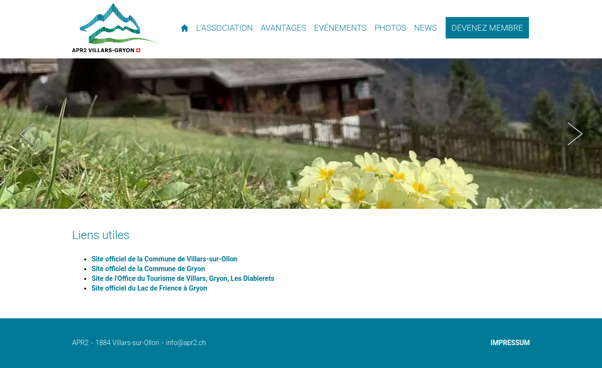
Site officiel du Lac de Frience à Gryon (149, 288)
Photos (390, 28)
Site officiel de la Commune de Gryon (148, 269)
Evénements (340, 28)
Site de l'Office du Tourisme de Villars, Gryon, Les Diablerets (183, 278)
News (425, 28)
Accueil (184, 27)
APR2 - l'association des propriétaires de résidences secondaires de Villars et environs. (116, 28)
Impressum (510, 343)
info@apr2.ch (186, 343)
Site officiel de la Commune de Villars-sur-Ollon (164, 259)
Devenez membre (487, 28)
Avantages (283, 28)
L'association (224, 28)
